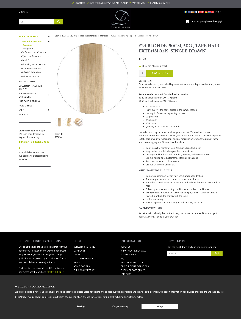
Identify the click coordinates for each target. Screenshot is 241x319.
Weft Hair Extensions (36, 76)
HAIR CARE (126, 274)
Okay (160, 306)
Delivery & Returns (84, 246)
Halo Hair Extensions (31, 72)
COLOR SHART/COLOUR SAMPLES (30, 87)
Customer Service (83, 258)
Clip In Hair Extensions (36, 56)
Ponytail (36, 60)
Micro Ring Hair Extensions (33, 64)
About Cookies (82, 266)
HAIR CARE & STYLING (35, 101)
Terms (77, 254)
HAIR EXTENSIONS (35, 36)
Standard (27, 45)
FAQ (122, 258)
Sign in (23, 11)
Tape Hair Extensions (36, 41)
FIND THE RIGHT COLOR (132, 262)
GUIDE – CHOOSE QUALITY (133, 270)
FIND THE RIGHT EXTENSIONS (135, 266)
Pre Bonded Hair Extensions (36, 52)
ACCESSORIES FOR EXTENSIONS (35, 95)
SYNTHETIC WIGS (35, 81)
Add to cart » (160, 73)
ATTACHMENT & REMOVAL (133, 250)
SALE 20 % (23, 114)
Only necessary (120, 306)
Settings (81, 306)
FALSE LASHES (25, 105)
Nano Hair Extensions (31, 68)
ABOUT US (125, 246)
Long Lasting (29, 48)
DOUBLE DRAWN (128, 254)
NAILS (35, 110)
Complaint (79, 250)
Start (57, 36)
